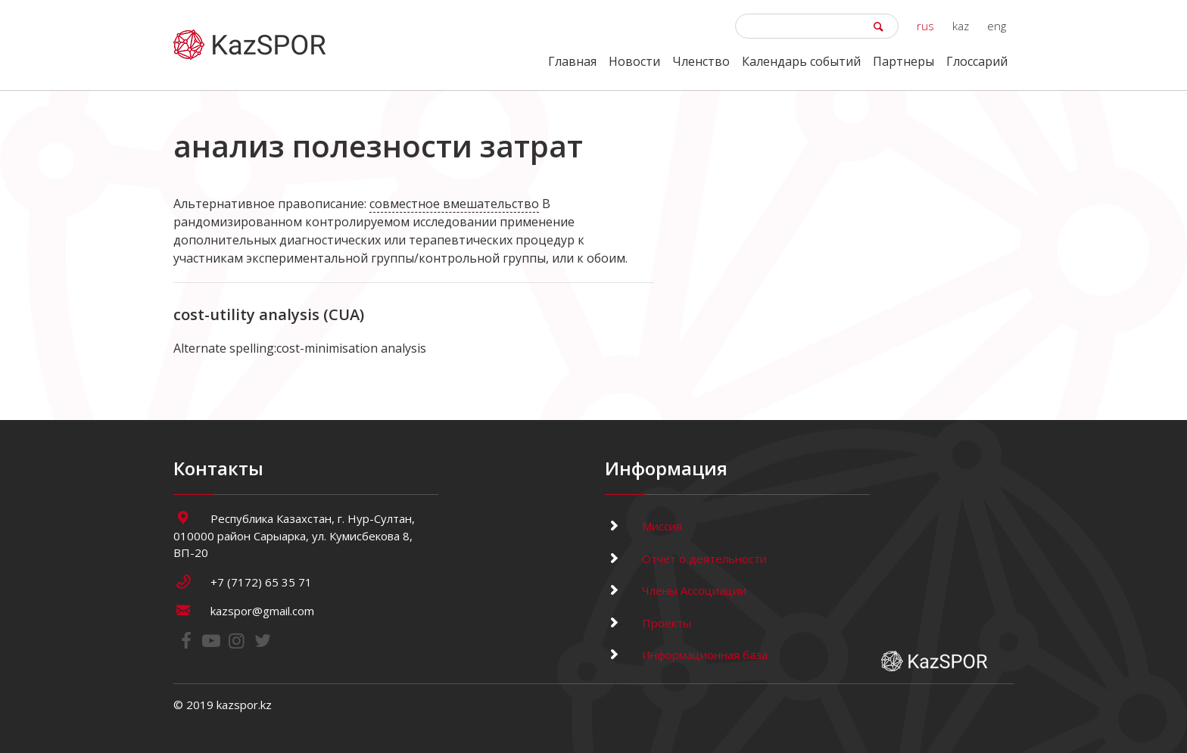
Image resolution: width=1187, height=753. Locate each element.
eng (996, 25)
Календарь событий (801, 61)
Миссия (643, 526)
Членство (701, 61)
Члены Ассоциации (675, 590)
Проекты (648, 622)
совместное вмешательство (454, 203)
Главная (572, 61)
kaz (960, 25)
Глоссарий (977, 61)
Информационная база (686, 654)
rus (925, 25)
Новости (634, 61)
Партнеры (903, 61)
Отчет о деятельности (686, 558)
